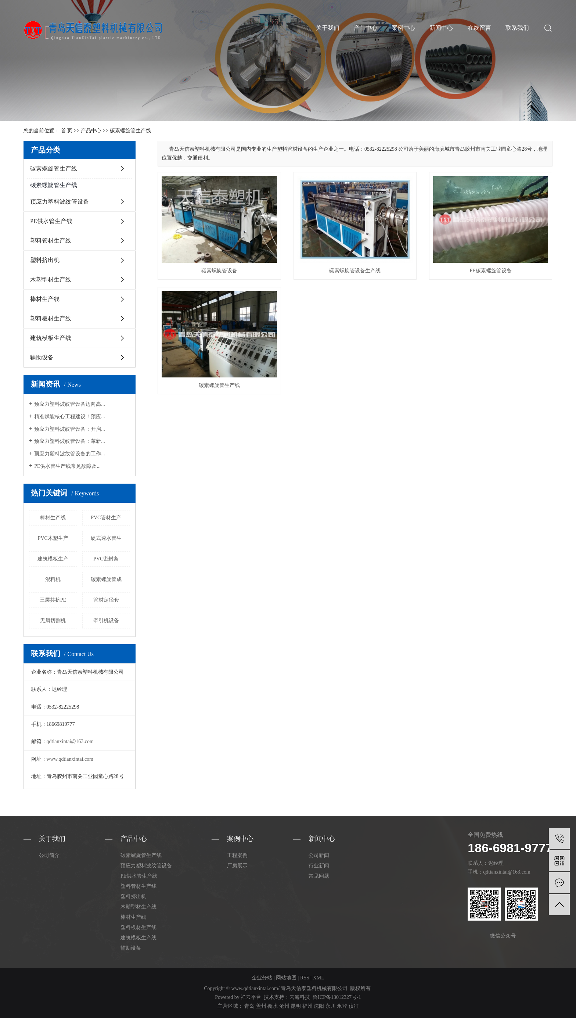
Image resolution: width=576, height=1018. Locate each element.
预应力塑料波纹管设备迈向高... (69, 404)
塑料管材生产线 (50, 240)
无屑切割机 (53, 620)
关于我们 (327, 28)
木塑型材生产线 (50, 279)
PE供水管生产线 (51, 221)
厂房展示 (237, 865)
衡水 (272, 1006)
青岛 (249, 1006)
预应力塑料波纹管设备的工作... (69, 453)
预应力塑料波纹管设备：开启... (69, 429)
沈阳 (319, 1006)
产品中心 (365, 28)
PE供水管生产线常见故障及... (67, 466)
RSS (304, 978)
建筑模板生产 (52, 559)
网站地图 (286, 978)
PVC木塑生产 (53, 538)
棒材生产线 (45, 299)
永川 (330, 1006)
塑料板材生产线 (50, 318)
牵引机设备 (106, 620)
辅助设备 (42, 357)
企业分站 (262, 978)
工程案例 (237, 855)
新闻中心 (441, 28)
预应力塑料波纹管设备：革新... (69, 441)
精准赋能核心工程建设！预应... (69, 416)
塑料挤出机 (45, 260)
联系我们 (517, 28)
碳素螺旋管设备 (219, 270)
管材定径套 (106, 600)
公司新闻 (319, 855)
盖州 (261, 1006)
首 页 (67, 130)
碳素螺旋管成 (106, 579)
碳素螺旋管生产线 (130, 130)
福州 (307, 1006)
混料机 (53, 579)
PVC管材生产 (106, 517)
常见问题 (319, 876)
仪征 (354, 1006)
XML (318, 978)
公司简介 (49, 855)
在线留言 (479, 28)
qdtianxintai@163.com (70, 741)
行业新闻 (319, 865)
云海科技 (299, 997)
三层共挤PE (53, 600)
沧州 (284, 1006)
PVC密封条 (106, 559)
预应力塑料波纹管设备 (59, 201)
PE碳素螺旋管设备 (490, 270)
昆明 (296, 1006)
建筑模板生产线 (50, 338)
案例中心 (403, 28)
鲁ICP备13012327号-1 (337, 997)
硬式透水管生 (106, 538)
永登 (342, 1006)
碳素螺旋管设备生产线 (355, 270)
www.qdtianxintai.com (70, 759)
